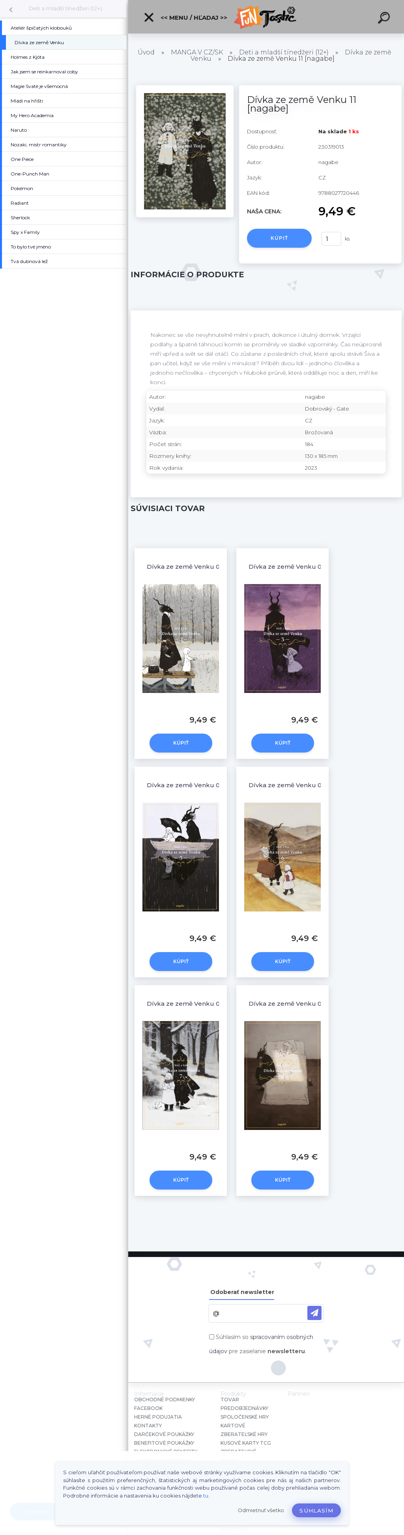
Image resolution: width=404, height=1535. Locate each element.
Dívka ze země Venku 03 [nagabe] (301, 566)
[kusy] (331, 239)
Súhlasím (316, 1510)
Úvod (146, 52)
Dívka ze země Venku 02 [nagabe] (200, 566)
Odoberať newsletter (242, 1292)
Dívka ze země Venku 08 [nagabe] (302, 1003)
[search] (385, 19)
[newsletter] (314, 1313)
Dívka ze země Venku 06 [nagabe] (302, 785)
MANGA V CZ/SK (197, 52)
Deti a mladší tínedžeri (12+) (65, 8)
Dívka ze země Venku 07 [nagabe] (199, 1003)
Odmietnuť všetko (261, 1510)
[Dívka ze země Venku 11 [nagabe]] (185, 88)
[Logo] (266, 17)
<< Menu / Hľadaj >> (185, 17)
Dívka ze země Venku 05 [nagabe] (199, 785)
